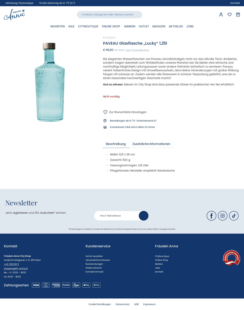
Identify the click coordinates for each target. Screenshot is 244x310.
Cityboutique (162, 256)
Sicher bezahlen (94, 256)
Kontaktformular (94, 272)
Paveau (109, 38)
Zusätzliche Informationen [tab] (151, 144)
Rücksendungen (94, 264)
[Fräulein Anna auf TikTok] (234, 216)
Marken (159, 264)
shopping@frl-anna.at (16, 268)
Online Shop (161, 260)
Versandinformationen (98, 260)
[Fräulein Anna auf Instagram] (223, 216)
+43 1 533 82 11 (11, 264)
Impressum (149, 304)
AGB (136, 304)
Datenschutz (123, 304)
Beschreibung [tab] (116, 144)
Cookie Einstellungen (100, 304)
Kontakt (159, 272)
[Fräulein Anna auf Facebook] (211, 216)
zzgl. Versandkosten (137, 50)
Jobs (157, 268)
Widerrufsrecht (94, 268)
